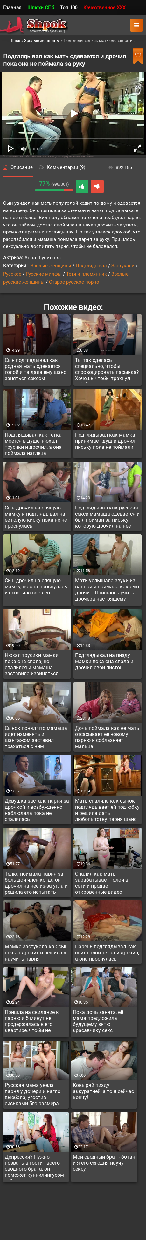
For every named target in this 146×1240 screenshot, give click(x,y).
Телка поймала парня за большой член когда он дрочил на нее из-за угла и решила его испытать (36, 883)
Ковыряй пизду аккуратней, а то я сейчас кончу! (103, 1091)
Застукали (123, 266)
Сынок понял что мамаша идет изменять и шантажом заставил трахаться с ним (36, 737)
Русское (12, 274)
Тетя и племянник (86, 274)
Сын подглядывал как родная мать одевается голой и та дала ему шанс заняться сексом (35, 369)
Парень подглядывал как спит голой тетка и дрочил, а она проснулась (107, 953)
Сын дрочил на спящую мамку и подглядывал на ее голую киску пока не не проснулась (36, 517)
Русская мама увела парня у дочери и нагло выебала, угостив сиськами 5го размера (32, 1094)
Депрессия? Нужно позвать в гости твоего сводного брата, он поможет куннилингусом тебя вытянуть (34, 1167)
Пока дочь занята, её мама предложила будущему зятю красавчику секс (98, 1021)
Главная (12, 8)
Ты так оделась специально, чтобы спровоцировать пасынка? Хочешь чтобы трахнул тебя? (107, 370)
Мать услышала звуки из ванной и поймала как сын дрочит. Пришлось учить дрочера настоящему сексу (107, 591)
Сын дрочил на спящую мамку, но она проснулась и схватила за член (36, 587)
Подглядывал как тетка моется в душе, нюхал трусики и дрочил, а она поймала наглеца (33, 444)
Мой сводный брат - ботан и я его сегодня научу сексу (104, 1163)
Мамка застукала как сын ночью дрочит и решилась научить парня (36, 953)
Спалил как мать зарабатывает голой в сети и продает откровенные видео (101, 883)
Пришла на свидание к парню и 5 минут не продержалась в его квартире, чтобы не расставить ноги (32, 1022)
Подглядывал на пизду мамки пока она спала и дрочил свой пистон (104, 661)
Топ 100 (68, 8)
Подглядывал (91, 266)
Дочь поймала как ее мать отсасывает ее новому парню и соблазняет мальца (107, 737)
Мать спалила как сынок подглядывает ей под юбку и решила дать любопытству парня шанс (107, 810)
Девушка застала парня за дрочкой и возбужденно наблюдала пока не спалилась (37, 810)
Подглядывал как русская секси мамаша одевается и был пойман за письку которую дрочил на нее (107, 517)
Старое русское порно (74, 282)
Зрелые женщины (51, 266)
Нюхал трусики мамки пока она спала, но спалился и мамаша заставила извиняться (32, 664)
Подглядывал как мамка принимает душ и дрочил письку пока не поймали (105, 441)
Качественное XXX (104, 8)
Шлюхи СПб (40, 8)
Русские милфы (44, 274)
